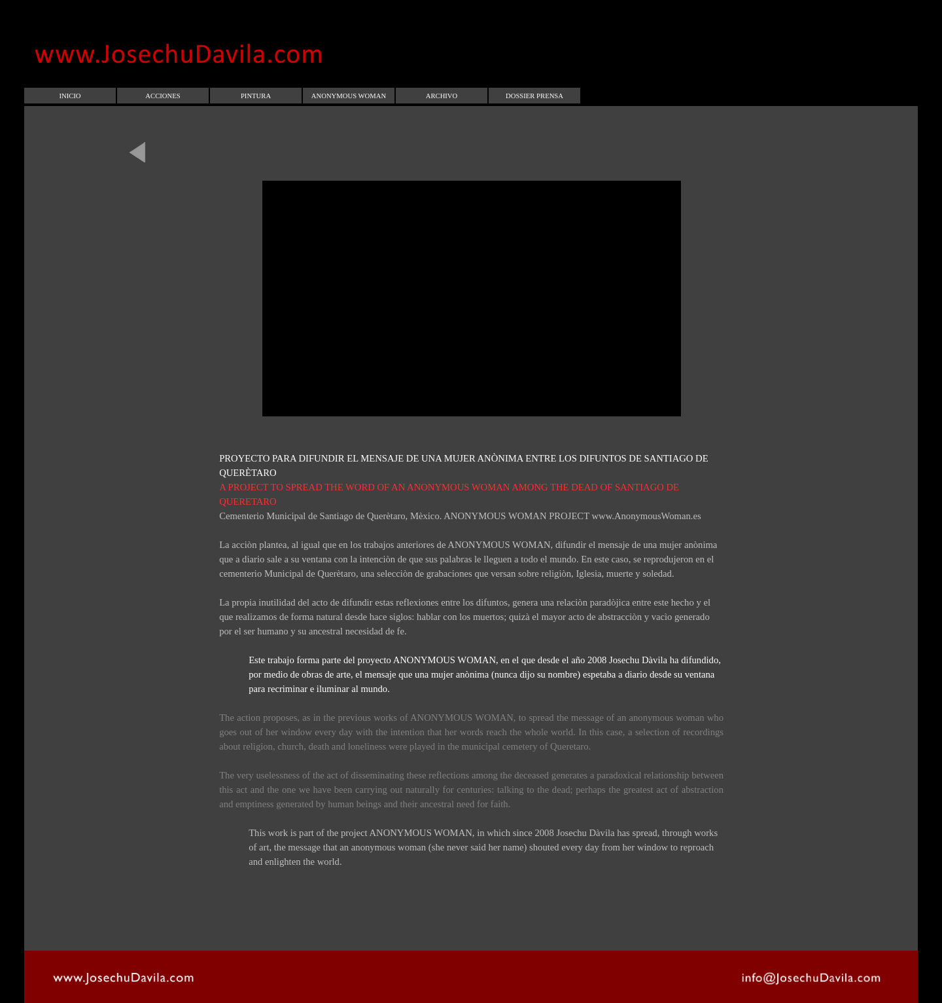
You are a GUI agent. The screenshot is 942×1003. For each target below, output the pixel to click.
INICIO (69, 96)
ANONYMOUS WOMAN (348, 96)
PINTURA (256, 96)
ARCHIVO (442, 96)
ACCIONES (162, 96)
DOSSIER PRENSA (534, 96)
